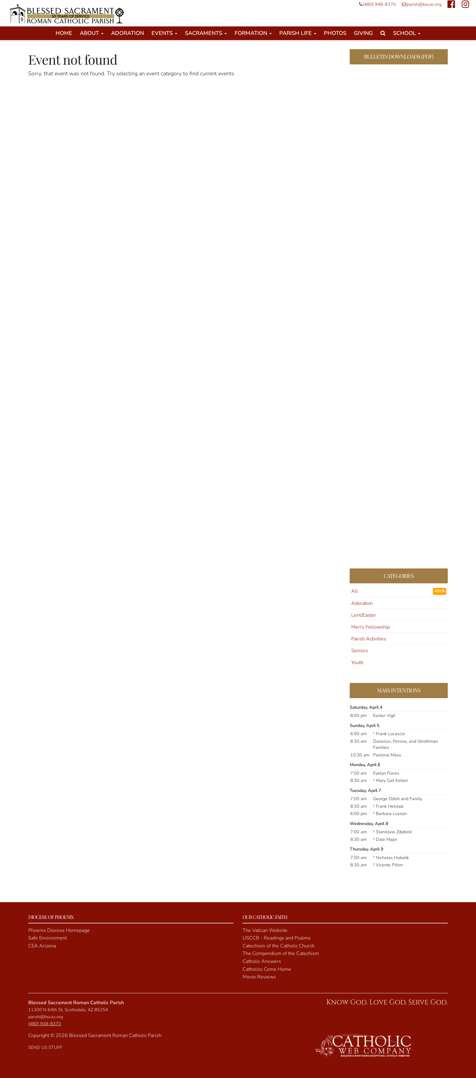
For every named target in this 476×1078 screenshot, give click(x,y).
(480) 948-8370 (376, 4)
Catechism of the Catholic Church (278, 946)
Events (164, 33)
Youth (357, 662)
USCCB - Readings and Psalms (277, 938)
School (406, 33)
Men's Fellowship (370, 627)
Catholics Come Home (267, 969)
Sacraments (206, 33)
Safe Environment (47, 938)
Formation (253, 33)
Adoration (127, 33)
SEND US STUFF (45, 1047)
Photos (335, 33)
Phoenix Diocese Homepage (59, 930)
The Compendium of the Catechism (281, 953)
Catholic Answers (262, 961)
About (92, 33)
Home (64, 33)
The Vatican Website (265, 930)
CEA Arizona (42, 946)
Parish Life (297, 33)
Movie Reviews (259, 977)
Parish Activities (368, 639)
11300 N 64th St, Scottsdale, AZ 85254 (68, 1010)
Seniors (359, 650)
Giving (363, 33)
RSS (439, 591)
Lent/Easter (363, 615)
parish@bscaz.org (420, 4)
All (354, 591)
